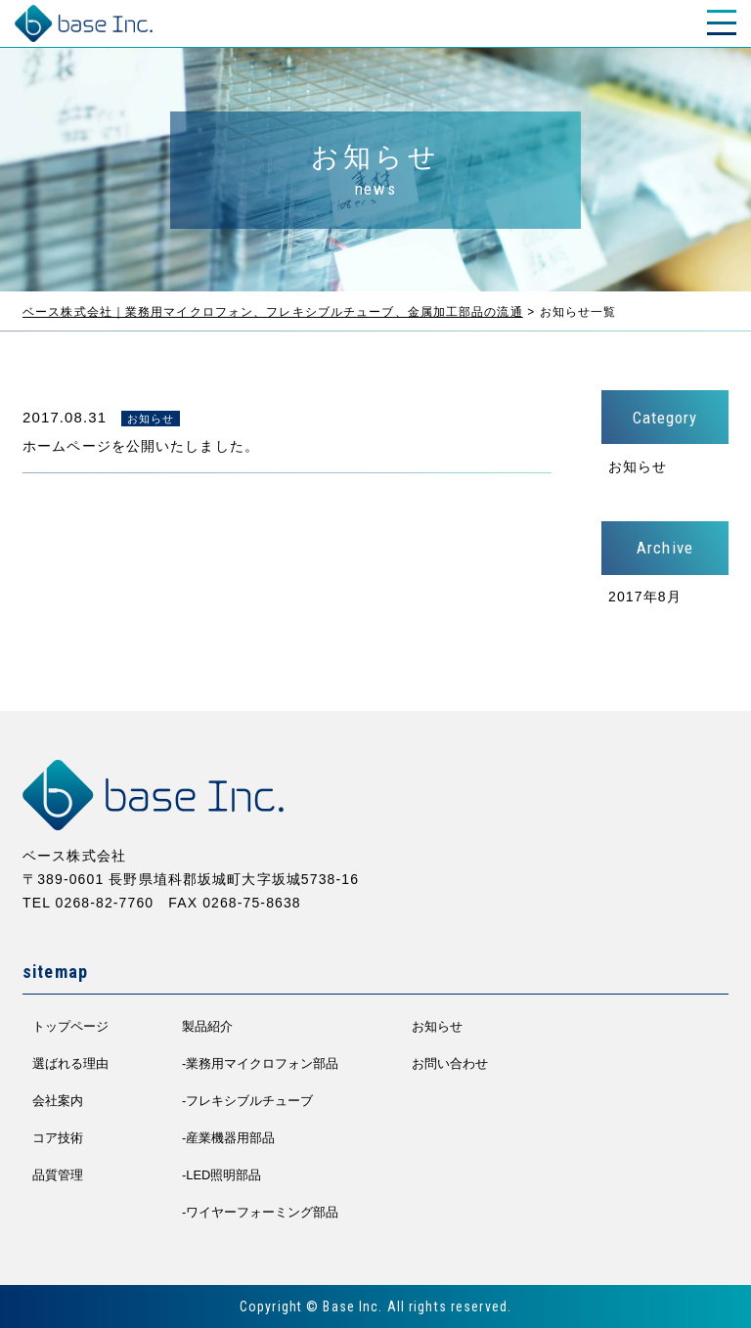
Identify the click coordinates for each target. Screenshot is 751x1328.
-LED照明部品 (221, 1175)
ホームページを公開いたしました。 (140, 446)
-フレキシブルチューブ (247, 1100)
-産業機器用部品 (228, 1137)
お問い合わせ (450, 1063)
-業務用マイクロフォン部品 (260, 1063)
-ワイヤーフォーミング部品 (260, 1212)
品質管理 (57, 1175)
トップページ (70, 1026)
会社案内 (57, 1100)
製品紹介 (207, 1026)
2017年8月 (645, 596)
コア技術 (57, 1137)
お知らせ (637, 466)
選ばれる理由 (70, 1063)
